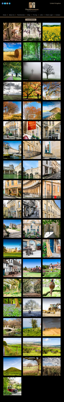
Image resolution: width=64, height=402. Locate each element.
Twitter (5, 3)
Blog (28, 15)
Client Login (49, 15)
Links (41, 15)
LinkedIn (10, 3)
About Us (12, 15)
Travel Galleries (30, 19)
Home (4, 15)
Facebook (3, 3)
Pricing (35, 15)
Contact (58, 15)
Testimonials (21, 15)
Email (7, 3)
